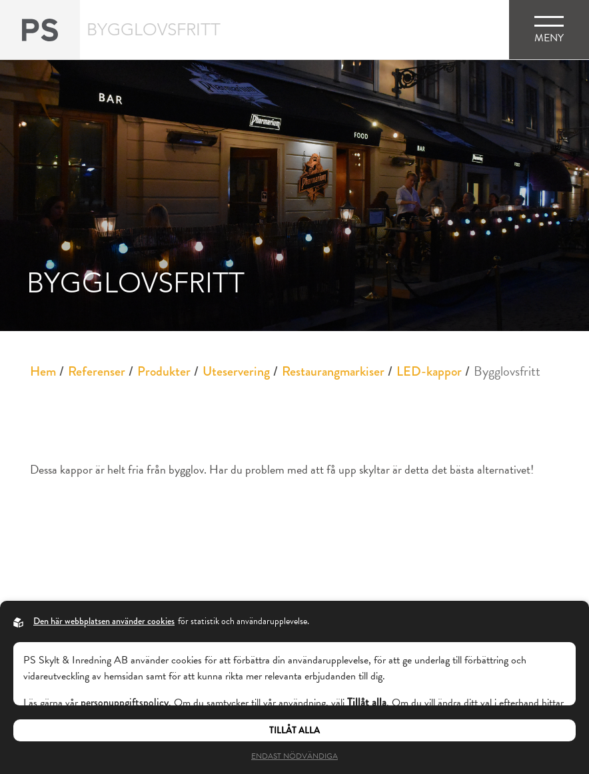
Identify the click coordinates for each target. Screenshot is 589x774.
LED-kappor (429, 371)
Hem (43, 371)
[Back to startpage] (40, 29)
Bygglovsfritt (507, 371)
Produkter (164, 371)
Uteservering (236, 371)
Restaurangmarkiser (333, 371)
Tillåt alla (294, 730)
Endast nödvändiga (294, 756)
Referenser (96, 371)
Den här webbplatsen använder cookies (104, 620)
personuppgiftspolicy (125, 702)
